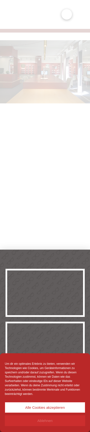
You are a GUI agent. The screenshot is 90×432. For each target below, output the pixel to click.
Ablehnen (45, 421)
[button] (66, 14)
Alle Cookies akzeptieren (45, 407)
